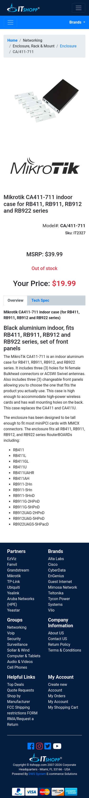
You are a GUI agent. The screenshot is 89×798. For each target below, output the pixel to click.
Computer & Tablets (23, 656)
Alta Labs (56, 559)
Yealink (13, 593)
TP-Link (13, 581)
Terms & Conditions (64, 650)
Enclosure (68, 46)
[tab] (15, 301)
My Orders (57, 696)
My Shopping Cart (63, 707)
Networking (17, 627)
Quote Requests (20, 690)
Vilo (51, 610)
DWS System (37, 774)
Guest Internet (60, 581)
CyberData (57, 570)
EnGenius (56, 576)
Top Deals (15, 684)
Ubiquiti (13, 587)
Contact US (57, 639)
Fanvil (12, 564)
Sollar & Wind (18, 650)
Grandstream (18, 570)
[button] (44, 102)
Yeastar (13, 610)
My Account (58, 701)
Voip (11, 633)
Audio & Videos (20, 661)
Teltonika (56, 593)
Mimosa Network (62, 587)
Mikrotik (14, 576)
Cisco (53, 564)
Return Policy (59, 644)
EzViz (11, 559)
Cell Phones (17, 667)
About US (56, 633)
